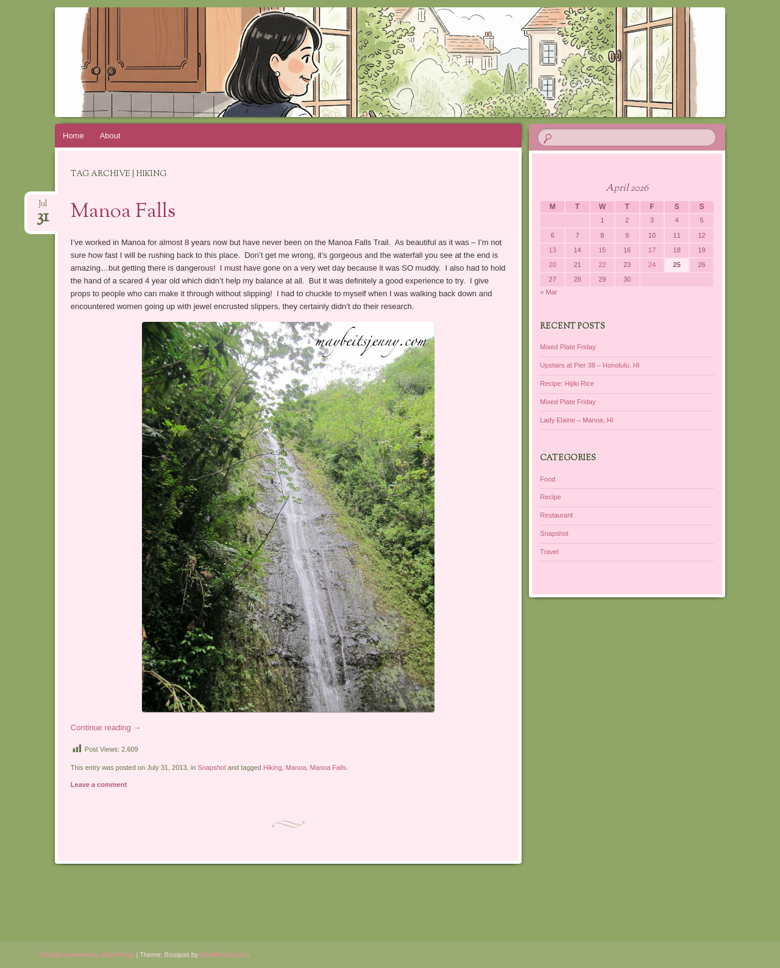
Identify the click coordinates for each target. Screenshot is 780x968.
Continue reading (106, 727)
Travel (549, 551)
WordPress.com (223, 954)
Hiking (272, 767)
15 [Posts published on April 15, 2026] (602, 250)
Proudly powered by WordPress (87, 954)
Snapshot (211, 767)
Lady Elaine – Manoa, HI (576, 420)
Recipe (550, 496)
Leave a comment (99, 784)
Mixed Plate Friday (567, 347)
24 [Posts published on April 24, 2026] (652, 264)
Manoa (296, 767)
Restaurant (556, 515)
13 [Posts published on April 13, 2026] (552, 250)
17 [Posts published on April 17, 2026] (652, 250)
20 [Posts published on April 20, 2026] (552, 264)
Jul (43, 207)
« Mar (548, 292)
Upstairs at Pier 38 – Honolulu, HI (589, 365)
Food (547, 479)
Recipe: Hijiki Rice (567, 383)
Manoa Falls (123, 212)
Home (73, 135)
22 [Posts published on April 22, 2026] (602, 264)
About (110, 135)
